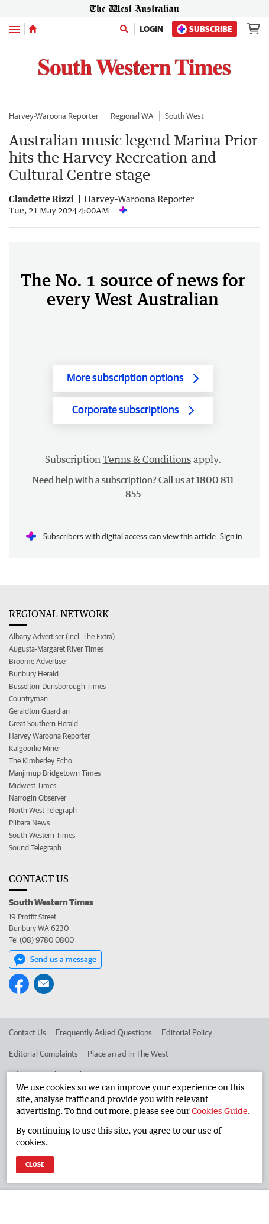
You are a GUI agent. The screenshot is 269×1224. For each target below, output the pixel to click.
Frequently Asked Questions (104, 1032)
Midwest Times (32, 785)
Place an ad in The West (127, 1053)
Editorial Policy (186, 1032)
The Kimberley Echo (40, 760)
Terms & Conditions (147, 459)
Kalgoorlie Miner (34, 748)
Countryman (28, 698)
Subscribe (204, 29)
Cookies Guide (220, 1111)
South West (184, 116)
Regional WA (132, 116)
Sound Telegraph (35, 847)
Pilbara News (29, 822)
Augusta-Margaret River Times (56, 649)
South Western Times (42, 835)
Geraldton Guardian (39, 711)
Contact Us (27, 1032)
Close (34, 1164)
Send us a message (55, 960)
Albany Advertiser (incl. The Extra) (62, 636)
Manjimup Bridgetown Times (55, 773)
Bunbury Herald (34, 673)
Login (151, 29)
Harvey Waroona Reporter (49, 735)
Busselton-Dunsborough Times (57, 686)
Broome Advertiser (38, 661)
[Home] (32, 29)
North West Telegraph (43, 810)
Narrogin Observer (37, 798)
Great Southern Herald (43, 723)
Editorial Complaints (43, 1053)
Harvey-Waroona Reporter (54, 116)
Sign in (231, 536)
